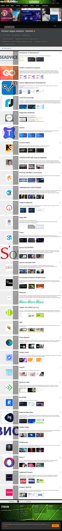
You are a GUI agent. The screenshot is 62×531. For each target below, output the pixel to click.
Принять (55, 525)
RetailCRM (22, 397)
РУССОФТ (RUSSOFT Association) (30, 173)
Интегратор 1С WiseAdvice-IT (29, 53)
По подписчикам (25, 35)
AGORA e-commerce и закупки (29, 68)
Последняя (28, 501)
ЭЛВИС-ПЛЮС (24, 427)
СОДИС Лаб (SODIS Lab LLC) (29, 307)
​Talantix (22, 128)
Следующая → (12, 501)
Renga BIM (23, 218)
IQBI (20, 322)
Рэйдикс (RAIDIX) (25, 487)
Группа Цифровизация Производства (32, 83)
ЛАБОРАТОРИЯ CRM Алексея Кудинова (33, 158)
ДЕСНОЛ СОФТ (24, 382)
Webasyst (22, 292)
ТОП (4, 35)
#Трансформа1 (24, 337)
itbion (5, 507)
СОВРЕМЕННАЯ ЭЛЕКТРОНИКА (30, 188)
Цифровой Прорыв (26, 472)
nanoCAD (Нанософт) (26, 98)
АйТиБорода (23, 442)
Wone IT (22, 457)
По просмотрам (16, 35)
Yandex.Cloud (23, 352)
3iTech (21, 232)
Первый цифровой (25, 203)
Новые (8, 35)
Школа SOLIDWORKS (26, 247)
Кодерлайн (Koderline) (27, 113)
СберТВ (21, 367)
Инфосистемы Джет (26, 412)
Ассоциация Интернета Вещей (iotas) (32, 277)
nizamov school (24, 143)
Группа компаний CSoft (27, 262)
